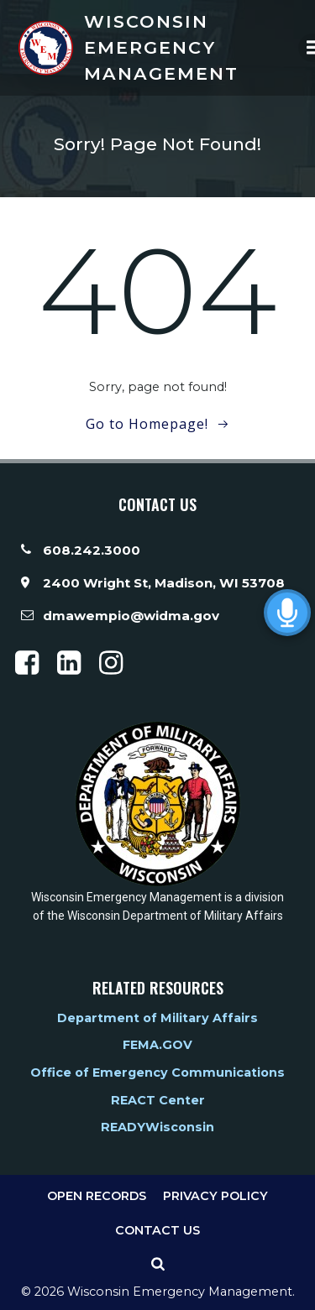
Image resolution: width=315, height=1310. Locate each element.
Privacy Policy (215, 1195)
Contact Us (157, 1230)
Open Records (96, 1195)
